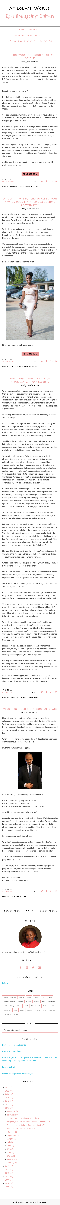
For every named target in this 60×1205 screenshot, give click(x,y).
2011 (7, 1180)
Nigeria (29, 997)
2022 (7, 1091)
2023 (7, 1087)
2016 (7, 1108)
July (9, 1142)
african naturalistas (9, 1001)
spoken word (32, 697)
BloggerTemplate (42, 1202)
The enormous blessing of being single (30, 56)
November (11, 1115)
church (13, 697)
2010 (7, 1183)
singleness (25, 187)
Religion (21, 697)
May (9, 1149)
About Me (34, 29)
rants (44, 1010)
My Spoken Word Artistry (21, 41)
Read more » (30, 174)
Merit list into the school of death (30, 709)
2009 (7, 1187)
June (9, 1146)
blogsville (20, 1001)
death (12, 896)
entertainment (52, 1001)
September (11, 1135)
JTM (11, 367)
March (10, 1156)
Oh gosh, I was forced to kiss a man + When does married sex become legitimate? (30, 202)
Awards (21, 997)
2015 (7, 1166)
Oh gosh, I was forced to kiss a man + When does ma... (30, 1122)
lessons (33, 1006)
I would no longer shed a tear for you (17, 1074)
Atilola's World (30, 8)
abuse (50, 997)
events (5, 1006)
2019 (7, 1098)
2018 (7, 1101)
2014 (7, 1170)
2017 (7, 1104)
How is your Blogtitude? (12, 1051)
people (15, 1010)
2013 (7, 1173)
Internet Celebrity (9, 1067)
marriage (14, 187)
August (10, 1139)
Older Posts (48, 911)
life (26, 896)
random (37, 1010)
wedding (35, 187)
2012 (7, 1176)
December (11, 1111)
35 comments (8, 362)
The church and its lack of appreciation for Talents (30, 380)
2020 (7, 1094)
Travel (43, 997)
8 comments (7, 891)
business (28, 1001)
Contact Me (46, 41)
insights (26, 1006)
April (9, 1153)
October (10, 1132)
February (11, 1159)
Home (21, 29)
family (12, 1006)
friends (19, 896)
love (16, 367)
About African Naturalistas (29, 35)
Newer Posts (12, 911)
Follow (5, 983)
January (10, 1163)
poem (21, 1010)
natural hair (7, 1010)
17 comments (8, 182)
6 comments (7, 692)
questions (29, 1010)
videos (16, 1014)
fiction (19, 1006)
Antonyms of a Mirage (10, 997)
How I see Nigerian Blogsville (14, 1045)
